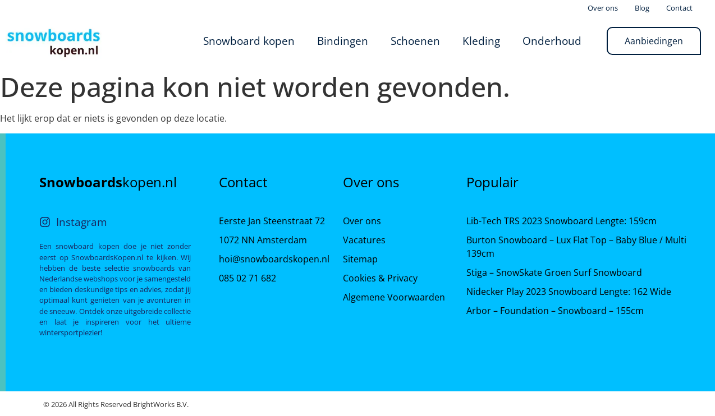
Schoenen (415, 40)
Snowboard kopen (249, 40)
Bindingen (342, 40)
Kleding (481, 40)
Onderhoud (551, 40)
